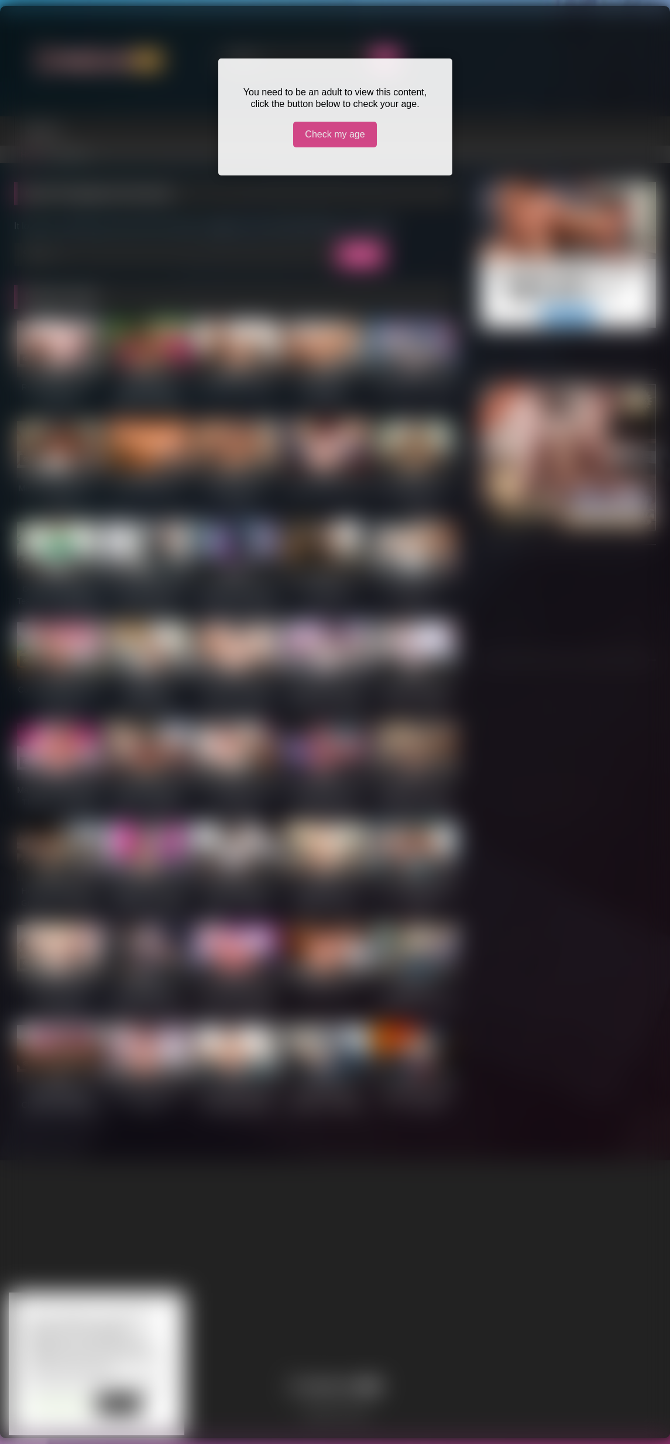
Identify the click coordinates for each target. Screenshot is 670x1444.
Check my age (335, 134)
